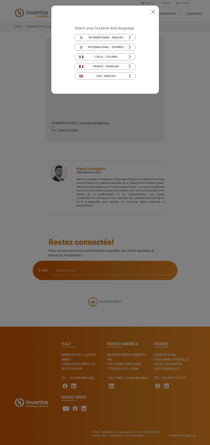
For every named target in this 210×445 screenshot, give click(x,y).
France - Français (99, 66)
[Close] (153, 11)
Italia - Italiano (98, 56)
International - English (101, 37)
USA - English (97, 76)
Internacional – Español (101, 47)
